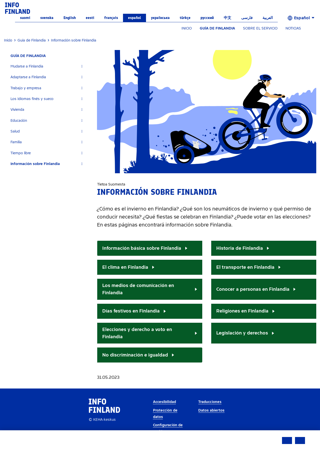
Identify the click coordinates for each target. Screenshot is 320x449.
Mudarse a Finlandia (26, 66)
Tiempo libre (20, 153)
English (70, 18)
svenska (47, 18)
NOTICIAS (293, 28)
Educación (18, 120)
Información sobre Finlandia (35, 164)
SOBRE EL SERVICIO (260, 28)
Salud (15, 131)
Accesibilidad (164, 402)
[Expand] (82, 66)
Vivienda (17, 110)
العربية (267, 18)
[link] (17, 8)
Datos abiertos (211, 410)
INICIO (187, 28)
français (111, 18)
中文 (227, 18)
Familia (16, 142)
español (134, 18)
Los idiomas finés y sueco (32, 99)
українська (160, 18)
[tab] (49, 66)
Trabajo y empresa (25, 88)
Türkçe (185, 18)
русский (207, 18)
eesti (90, 18)
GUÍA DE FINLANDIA (217, 28)
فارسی (246, 18)
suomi (25, 18)
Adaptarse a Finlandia (28, 77)
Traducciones (210, 402)
